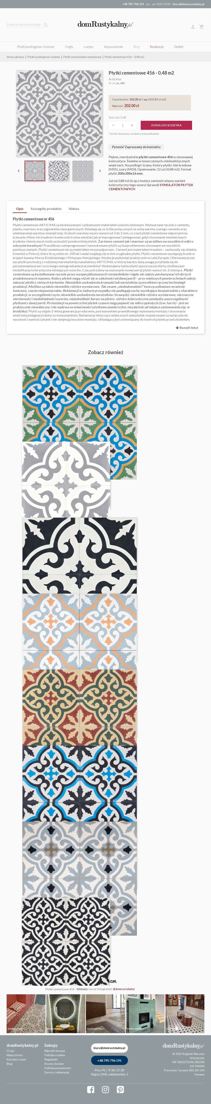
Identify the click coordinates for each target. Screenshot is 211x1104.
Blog (9, 1063)
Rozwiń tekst (187, 327)
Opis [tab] (19, 209)
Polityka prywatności (57, 1068)
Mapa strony (15, 1055)
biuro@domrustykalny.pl (188, 4)
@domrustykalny (124, 989)
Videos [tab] (74, 209)
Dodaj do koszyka (166, 125)
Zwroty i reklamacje (56, 1072)
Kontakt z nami (16, 1059)
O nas (10, 1050)
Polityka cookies (54, 1055)
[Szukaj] (27, 25)
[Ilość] (122, 125)
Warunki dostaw (54, 1050)
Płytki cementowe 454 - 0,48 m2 (66, 989)
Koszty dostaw (54, 1063)
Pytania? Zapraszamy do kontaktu (136, 147)
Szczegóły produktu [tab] (46, 209)
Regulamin (51, 1059)
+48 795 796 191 (109, 1060)
